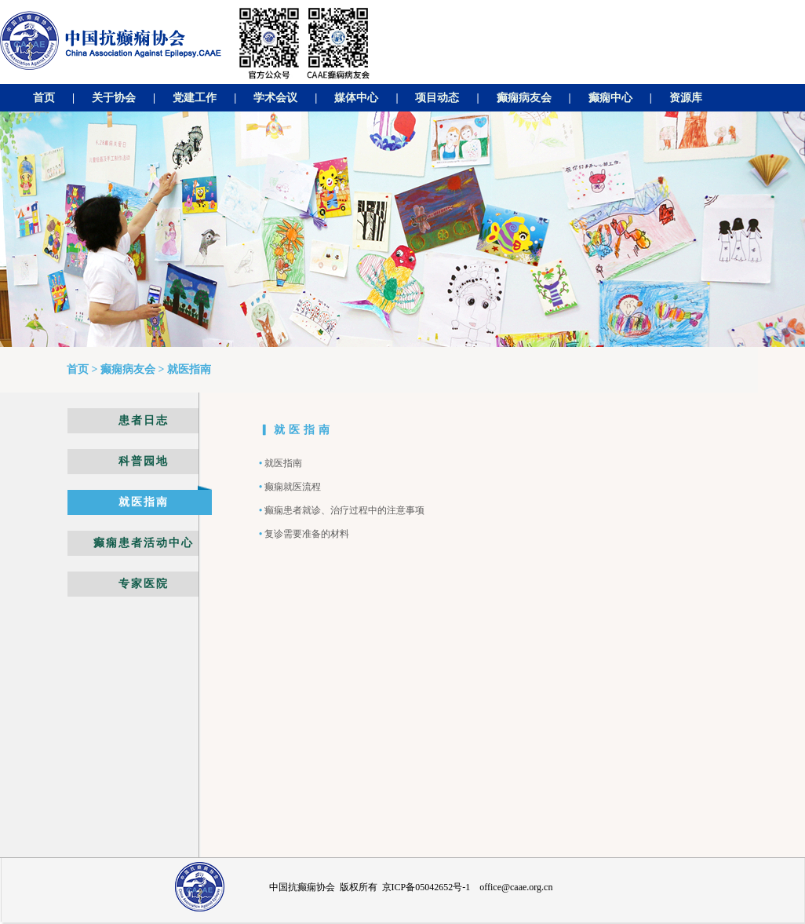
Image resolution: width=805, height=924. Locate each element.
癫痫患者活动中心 (143, 543)
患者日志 (143, 420)
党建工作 (195, 98)
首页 (44, 98)
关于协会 (114, 98)
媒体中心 (356, 98)
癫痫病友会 (524, 98)
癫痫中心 (610, 98)
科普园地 (143, 461)
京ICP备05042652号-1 (426, 887)
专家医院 (143, 584)
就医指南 (143, 502)
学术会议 (275, 98)
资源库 (685, 98)
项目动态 (437, 98)
